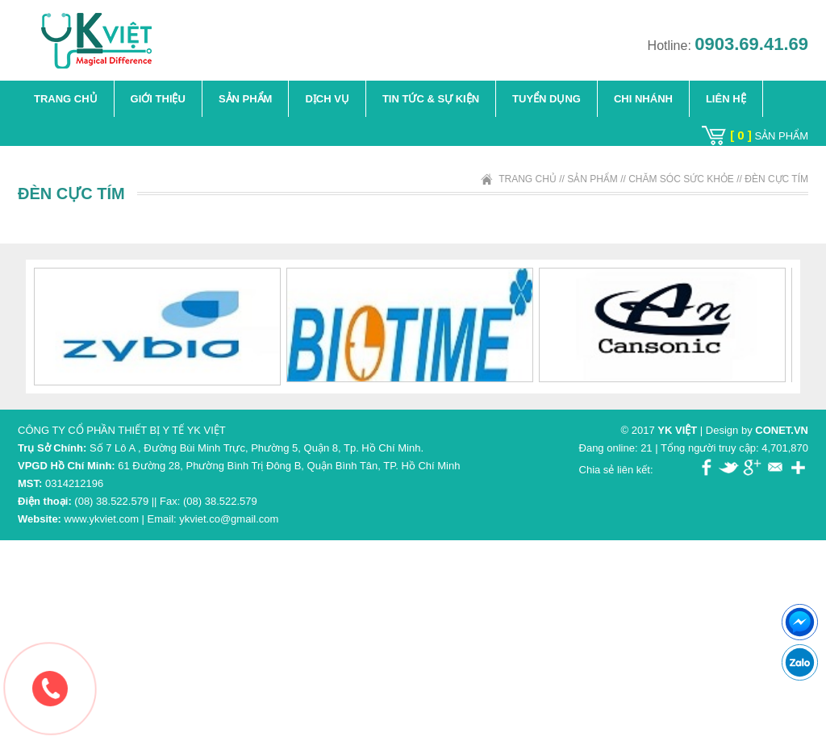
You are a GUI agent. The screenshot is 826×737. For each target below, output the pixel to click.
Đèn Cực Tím (776, 179)
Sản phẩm (246, 99)
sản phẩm (769, 136)
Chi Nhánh (643, 99)
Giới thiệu (158, 99)
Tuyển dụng (546, 99)
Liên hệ (726, 99)
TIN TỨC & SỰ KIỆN (430, 99)
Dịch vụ (326, 99)
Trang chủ (66, 99)
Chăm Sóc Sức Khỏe (681, 179)
